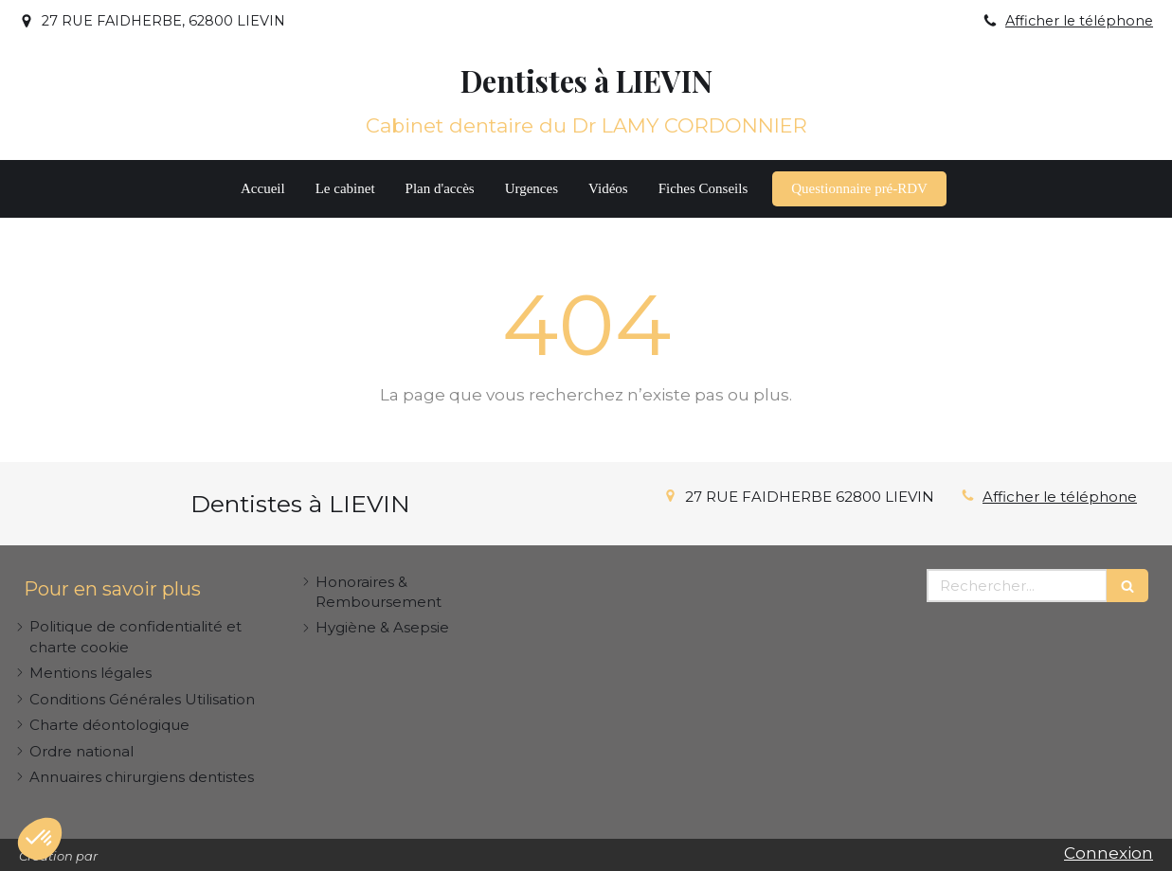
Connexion (1108, 853)
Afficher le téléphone (1079, 20)
